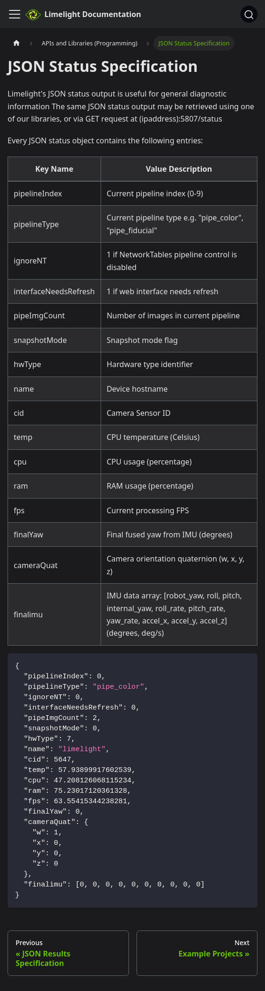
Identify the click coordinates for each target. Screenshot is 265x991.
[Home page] (17, 43)
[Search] (248, 14)
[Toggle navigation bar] (15, 14)
